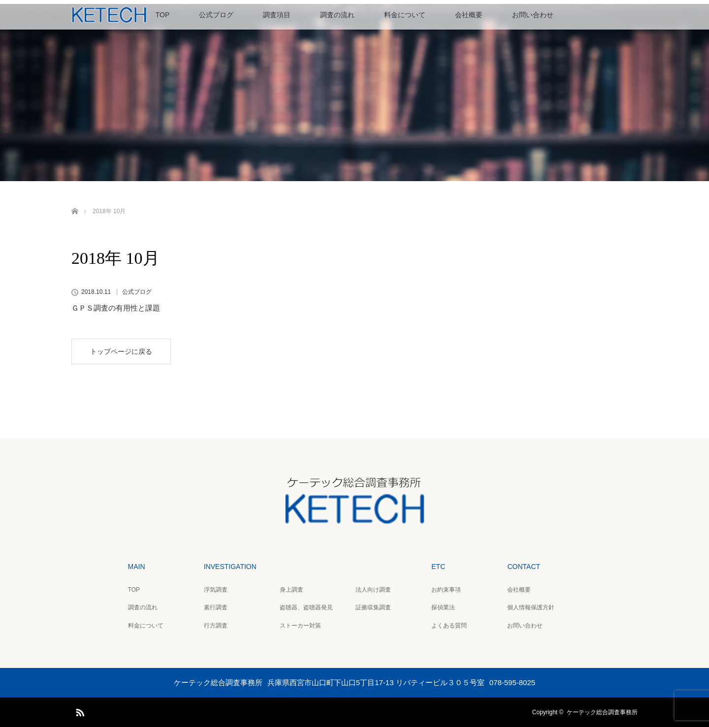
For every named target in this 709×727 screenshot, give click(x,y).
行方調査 (215, 625)
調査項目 (276, 15)
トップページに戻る (121, 351)
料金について (404, 15)
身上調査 (291, 589)
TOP (163, 15)
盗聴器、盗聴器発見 (306, 607)
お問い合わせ (532, 15)
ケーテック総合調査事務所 (602, 712)
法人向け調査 (373, 589)
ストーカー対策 (300, 625)
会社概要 (469, 15)
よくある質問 (449, 625)
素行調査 (215, 607)
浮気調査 (215, 589)
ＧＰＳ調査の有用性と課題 (115, 308)
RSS (78, 710)
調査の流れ (337, 15)
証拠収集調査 (373, 607)
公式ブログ (216, 15)
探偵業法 (443, 607)
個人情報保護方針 (530, 607)
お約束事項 (446, 589)
